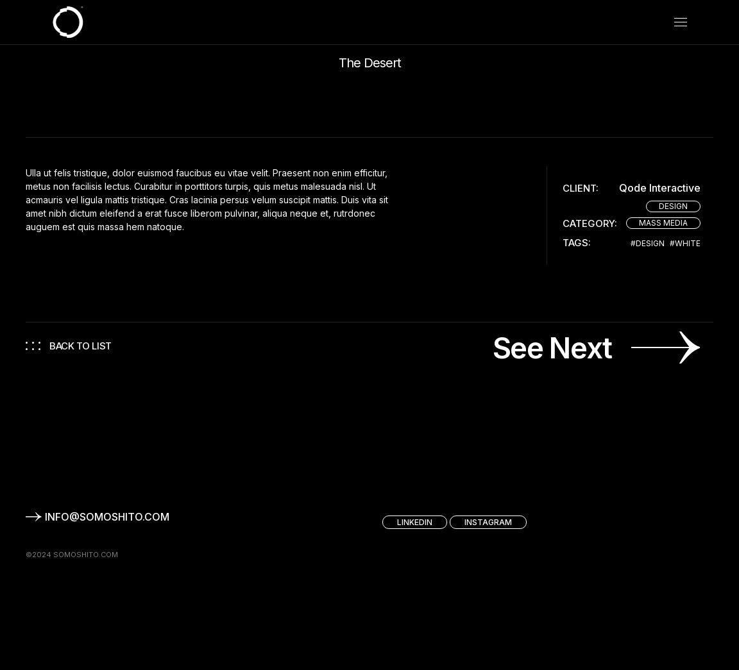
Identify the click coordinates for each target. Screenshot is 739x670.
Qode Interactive (660, 188)
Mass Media (663, 223)
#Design (648, 243)
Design (673, 206)
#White (685, 243)
